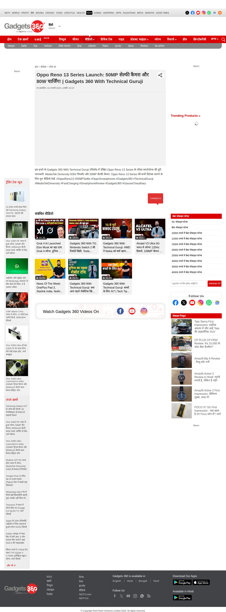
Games (97, 13)
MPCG (140, 13)
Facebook (115, 595)
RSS (49, 576)
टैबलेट (24, 46)
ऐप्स (35, 46)
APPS (118, 13)
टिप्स (79, 46)
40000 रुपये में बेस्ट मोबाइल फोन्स (187, 272)
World (16, 13)
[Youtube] (192, 302)
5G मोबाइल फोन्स (180, 221)
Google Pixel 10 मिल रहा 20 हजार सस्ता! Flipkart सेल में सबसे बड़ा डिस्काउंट (16, 480)
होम (9, 39)
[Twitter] (184, 302)
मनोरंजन (48, 46)
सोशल (131, 46)
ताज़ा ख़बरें (12, 399)
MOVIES (40, 13)
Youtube (128, 595)
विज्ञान (105, 46)
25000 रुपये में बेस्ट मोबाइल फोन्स (187, 255)
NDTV (7, 13)
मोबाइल (11, 46)
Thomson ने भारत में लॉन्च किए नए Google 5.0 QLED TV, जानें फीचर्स (15, 509)
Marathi (149, 13)
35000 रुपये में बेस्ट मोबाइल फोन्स (187, 266)
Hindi (130, 580)
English (117, 580)
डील (185, 39)
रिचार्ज (170, 39)
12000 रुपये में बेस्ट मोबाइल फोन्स (187, 238)
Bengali (143, 580)
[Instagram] (200, 302)
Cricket (50, 13)
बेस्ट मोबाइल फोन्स (180, 227)
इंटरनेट (118, 46)
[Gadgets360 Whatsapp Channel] (209, 302)
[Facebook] (175, 302)
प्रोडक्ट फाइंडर (138, 39)
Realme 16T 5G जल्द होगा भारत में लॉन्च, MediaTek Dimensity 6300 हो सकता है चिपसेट (16, 464)
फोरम (158, 39)
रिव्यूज (62, 39)
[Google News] (217, 302)
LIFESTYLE (69, 13)
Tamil (156, 580)
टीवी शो (52, 67)
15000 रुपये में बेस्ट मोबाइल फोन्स (187, 244)
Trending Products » (185, 115)
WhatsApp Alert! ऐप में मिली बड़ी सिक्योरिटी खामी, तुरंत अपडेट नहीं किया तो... (17, 495)
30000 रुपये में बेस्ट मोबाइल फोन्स (187, 261)
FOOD (59, 13)
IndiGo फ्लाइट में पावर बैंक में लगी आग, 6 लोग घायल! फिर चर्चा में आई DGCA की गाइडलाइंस (15, 538)
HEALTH (81, 13)
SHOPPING (108, 13)
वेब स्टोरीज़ (159, 46)
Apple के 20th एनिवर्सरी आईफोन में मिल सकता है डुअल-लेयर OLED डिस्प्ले (16, 524)
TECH (89, 13)
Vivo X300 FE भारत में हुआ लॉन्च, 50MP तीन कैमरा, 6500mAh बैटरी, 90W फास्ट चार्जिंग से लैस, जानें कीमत (17, 428)
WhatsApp (142, 595)
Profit (25, 13)
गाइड (121, 39)
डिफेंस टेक (106, 39)
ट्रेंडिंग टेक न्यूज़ (14, 182)
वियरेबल (144, 46)
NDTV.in (83, 598)
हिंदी (32, 13)
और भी (11, 565)
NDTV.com (85, 594)
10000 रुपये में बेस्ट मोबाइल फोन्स (187, 233)
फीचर (75, 39)
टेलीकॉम (92, 46)
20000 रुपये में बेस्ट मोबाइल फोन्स (187, 249)
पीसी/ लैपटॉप (64, 46)
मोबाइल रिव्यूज (179, 315)
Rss (149, 595)
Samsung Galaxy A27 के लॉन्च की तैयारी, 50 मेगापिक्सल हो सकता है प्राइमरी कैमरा (16, 410)
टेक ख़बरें (23, 39)
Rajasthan (129, 13)
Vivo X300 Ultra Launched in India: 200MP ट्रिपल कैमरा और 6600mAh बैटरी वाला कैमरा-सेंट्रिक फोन (16, 447)
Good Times (162, 13)
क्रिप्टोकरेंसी (199, 39)
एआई (42, 39)
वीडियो (88, 39)
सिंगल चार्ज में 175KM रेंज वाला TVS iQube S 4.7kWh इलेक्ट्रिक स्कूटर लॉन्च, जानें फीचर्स (17, 554)
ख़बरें (49, 580)
